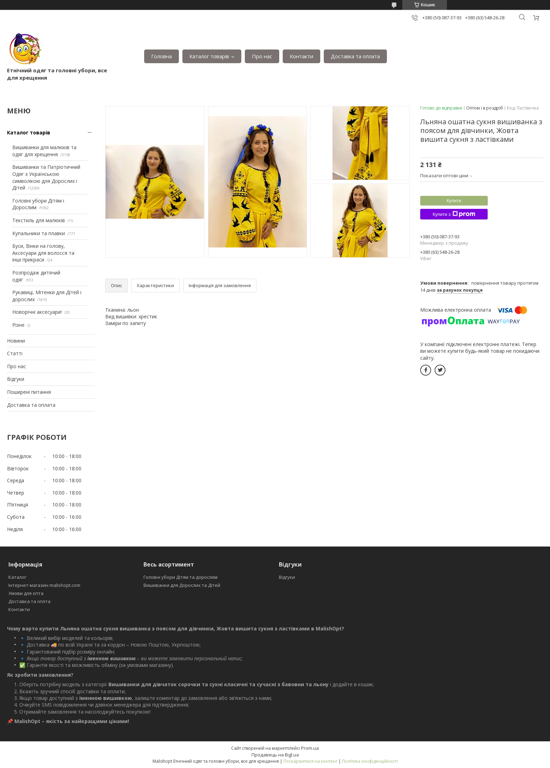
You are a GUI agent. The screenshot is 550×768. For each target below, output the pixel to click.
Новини (16, 340)
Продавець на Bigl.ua (275, 755)
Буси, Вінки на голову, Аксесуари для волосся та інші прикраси (43, 253)
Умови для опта (25, 593)
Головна (161, 56)
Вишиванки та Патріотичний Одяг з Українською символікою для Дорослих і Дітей (46, 177)
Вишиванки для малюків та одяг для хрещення (44, 151)
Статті (14, 353)
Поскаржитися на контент (310, 761)
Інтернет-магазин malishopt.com (44, 585)
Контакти (301, 56)
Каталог (17, 577)
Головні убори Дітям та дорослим (180, 577)
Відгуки (15, 379)
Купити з (453, 214)
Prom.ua (310, 748)
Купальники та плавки (38, 233)
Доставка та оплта (29, 601)
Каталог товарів (209, 56)
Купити (454, 200)
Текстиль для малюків (38, 220)
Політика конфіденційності (370, 761)
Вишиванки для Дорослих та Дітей (181, 585)
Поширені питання (29, 392)
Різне (18, 325)
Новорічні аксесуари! (37, 312)
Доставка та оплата (355, 56)
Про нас (262, 56)
